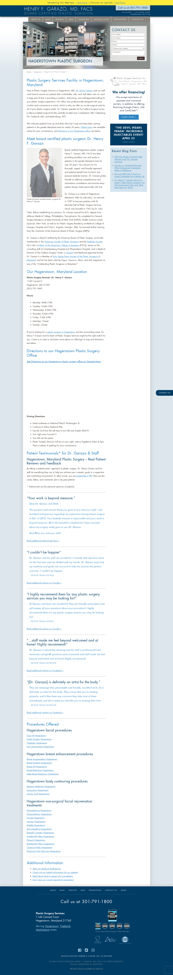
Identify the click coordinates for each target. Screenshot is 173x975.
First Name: (117, 34)
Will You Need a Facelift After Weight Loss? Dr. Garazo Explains (129, 159)
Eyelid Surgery (34, 739)
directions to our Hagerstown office (74, 131)
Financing (83, 19)
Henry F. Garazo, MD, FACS (58, 9)
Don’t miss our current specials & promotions (53, 879)
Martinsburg (42, 929)
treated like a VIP (84, 476)
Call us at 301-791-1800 (133, 7)
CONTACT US (164, 393)
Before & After (101, 19)
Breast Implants (34, 763)
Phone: (115, 41)
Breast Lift (31, 766)
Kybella (30, 825)
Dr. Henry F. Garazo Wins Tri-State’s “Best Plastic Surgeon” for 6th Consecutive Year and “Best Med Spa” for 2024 (130, 184)
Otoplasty (31, 743)
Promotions (120, 19)
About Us (35, 19)
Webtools (98, 964)
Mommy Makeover (36, 786)
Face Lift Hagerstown (36, 735)
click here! (82, 2)
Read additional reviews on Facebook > (45, 670)
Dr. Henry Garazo (84, 90)
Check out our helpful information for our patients (55, 872)
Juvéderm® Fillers (35, 836)
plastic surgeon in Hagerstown (61, 332)
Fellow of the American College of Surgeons (58, 245)
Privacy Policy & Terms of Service (86, 968)
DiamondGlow (34, 814)
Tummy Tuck (33, 794)
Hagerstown (46, 739)
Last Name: (117, 38)
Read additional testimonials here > (43, 540)
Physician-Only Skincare (38, 851)
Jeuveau (31, 821)
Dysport (30, 840)
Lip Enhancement (35, 746)
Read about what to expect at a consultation (53, 876)
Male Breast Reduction (37, 774)
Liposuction (32, 790)
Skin (71, 19)
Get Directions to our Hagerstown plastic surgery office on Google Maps (64, 361)
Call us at (86, 901)
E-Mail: (115, 45)
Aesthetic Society (95, 241)
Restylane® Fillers (35, 844)
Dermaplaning (33, 810)
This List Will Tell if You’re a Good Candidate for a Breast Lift (129, 175)
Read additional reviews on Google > (44, 583)
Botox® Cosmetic (35, 832)
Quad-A (69, 252)
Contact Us (138, 19)
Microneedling (34, 829)
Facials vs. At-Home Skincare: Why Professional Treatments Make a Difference (128, 168)
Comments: (117, 52)
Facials (30, 818)
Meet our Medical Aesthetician (47, 868)
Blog (47, 19)
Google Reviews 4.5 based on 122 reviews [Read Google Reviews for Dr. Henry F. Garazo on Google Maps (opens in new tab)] (86, 956)
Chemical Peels (34, 847)
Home (123, 890)
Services (60, 19)
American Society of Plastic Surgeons (61, 241)
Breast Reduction (35, 770)
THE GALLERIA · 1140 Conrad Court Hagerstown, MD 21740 (136, 13)
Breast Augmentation (36, 759)
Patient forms (87, 127)
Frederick (65, 926)
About (53, 890)
